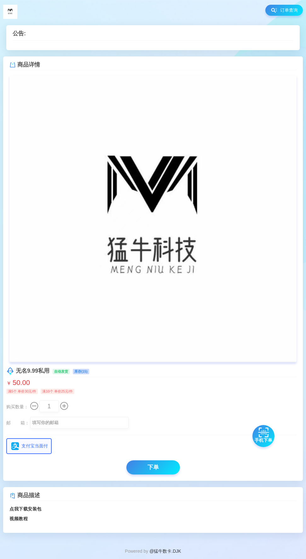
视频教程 (18, 518)
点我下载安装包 (25, 508)
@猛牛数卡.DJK (165, 551)
